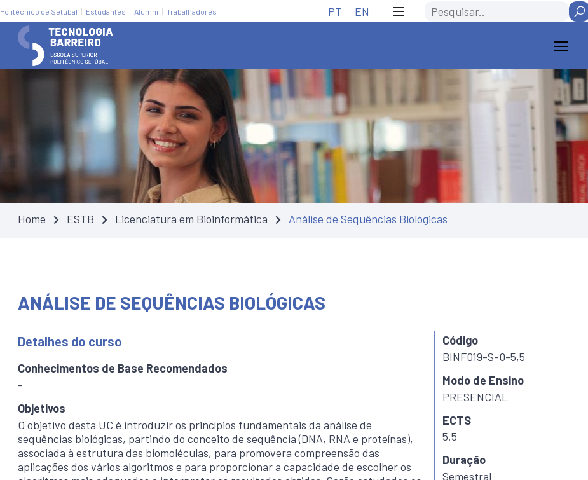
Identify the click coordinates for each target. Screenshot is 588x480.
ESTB (80, 219)
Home (32, 219)
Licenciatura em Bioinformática (191, 219)
